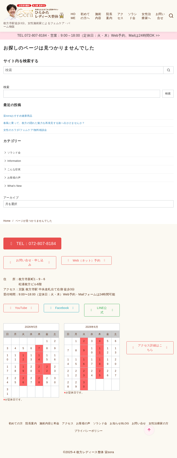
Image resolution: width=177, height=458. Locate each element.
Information (14, 160)
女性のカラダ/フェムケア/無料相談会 (25, 130)
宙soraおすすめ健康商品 (17, 115)
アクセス (120, 16)
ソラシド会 (132, 16)
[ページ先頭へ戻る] (149, 430)
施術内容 (98, 16)
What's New (14, 185)
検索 (6, 87)
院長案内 (109, 16)
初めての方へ (85, 16)
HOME (73, 16)
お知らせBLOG (119, 423)
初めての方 (16, 423)
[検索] (171, 16)
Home (7, 220)
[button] (32, 243)
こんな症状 (14, 169)
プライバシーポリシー (88, 430)
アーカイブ (11, 197)
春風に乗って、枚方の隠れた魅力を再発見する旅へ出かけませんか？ (44, 123)
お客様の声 (14, 177)
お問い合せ (160, 16)
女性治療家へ (146, 16)
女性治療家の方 (159, 423)
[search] (168, 70)
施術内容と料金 (49, 423)
